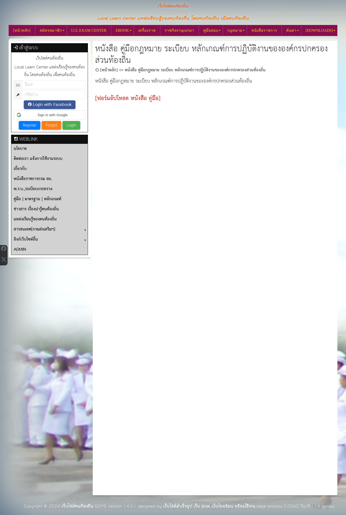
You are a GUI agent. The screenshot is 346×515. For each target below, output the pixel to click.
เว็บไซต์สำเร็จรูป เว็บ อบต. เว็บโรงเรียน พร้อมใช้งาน (209, 506)
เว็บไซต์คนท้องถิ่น (77, 506)
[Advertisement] (215, 145)
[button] (49, 115)
